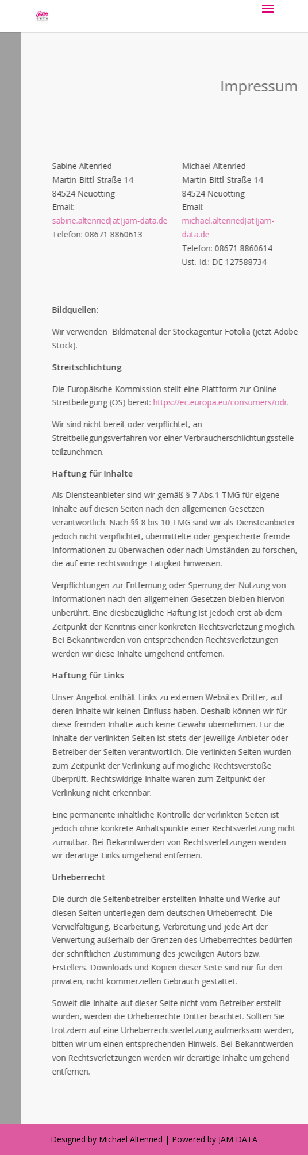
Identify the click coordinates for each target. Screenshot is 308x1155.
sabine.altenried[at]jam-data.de (153, 220)
